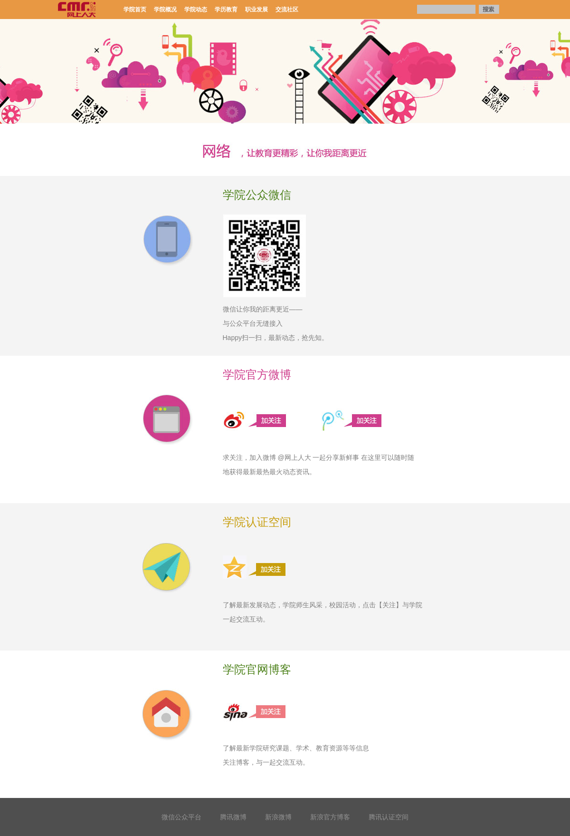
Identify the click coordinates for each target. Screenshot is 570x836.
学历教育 (226, 9)
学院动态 (195, 9)
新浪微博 (278, 817)
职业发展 (256, 9)
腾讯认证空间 (388, 817)
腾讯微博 (233, 817)
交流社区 (287, 9)
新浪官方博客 (330, 817)
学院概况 (165, 9)
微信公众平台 (181, 817)
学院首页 (135, 9)
